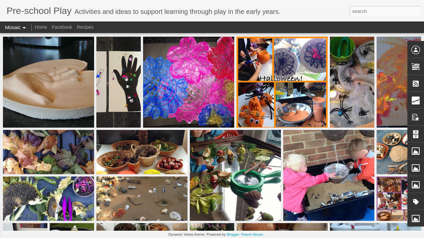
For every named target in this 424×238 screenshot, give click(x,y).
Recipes (85, 27)
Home (41, 27)
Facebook (62, 27)
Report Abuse (252, 234)
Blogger (233, 234)
